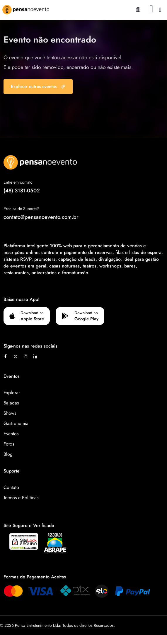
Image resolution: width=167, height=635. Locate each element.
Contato (11, 487)
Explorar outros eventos (38, 86)
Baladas (11, 402)
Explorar (12, 392)
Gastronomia (16, 423)
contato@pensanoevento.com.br (41, 217)
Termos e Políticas (21, 497)
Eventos (11, 433)
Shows (10, 413)
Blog (8, 454)
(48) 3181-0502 (22, 190)
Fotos (9, 444)
